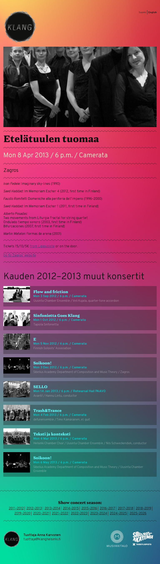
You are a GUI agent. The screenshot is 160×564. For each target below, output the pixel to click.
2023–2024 (98, 513)
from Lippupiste (42, 246)
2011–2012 (16, 508)
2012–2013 (34, 508)
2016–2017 (107, 508)
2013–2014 (52, 508)
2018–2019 (143, 508)
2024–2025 (118, 513)
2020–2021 (41, 513)
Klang (20, 26)
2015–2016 (89, 508)
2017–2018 (125, 508)
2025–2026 (138, 513)
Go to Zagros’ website (19, 256)
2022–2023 (79, 513)
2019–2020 (22, 513)
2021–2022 (60, 513)
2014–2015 (71, 508)
